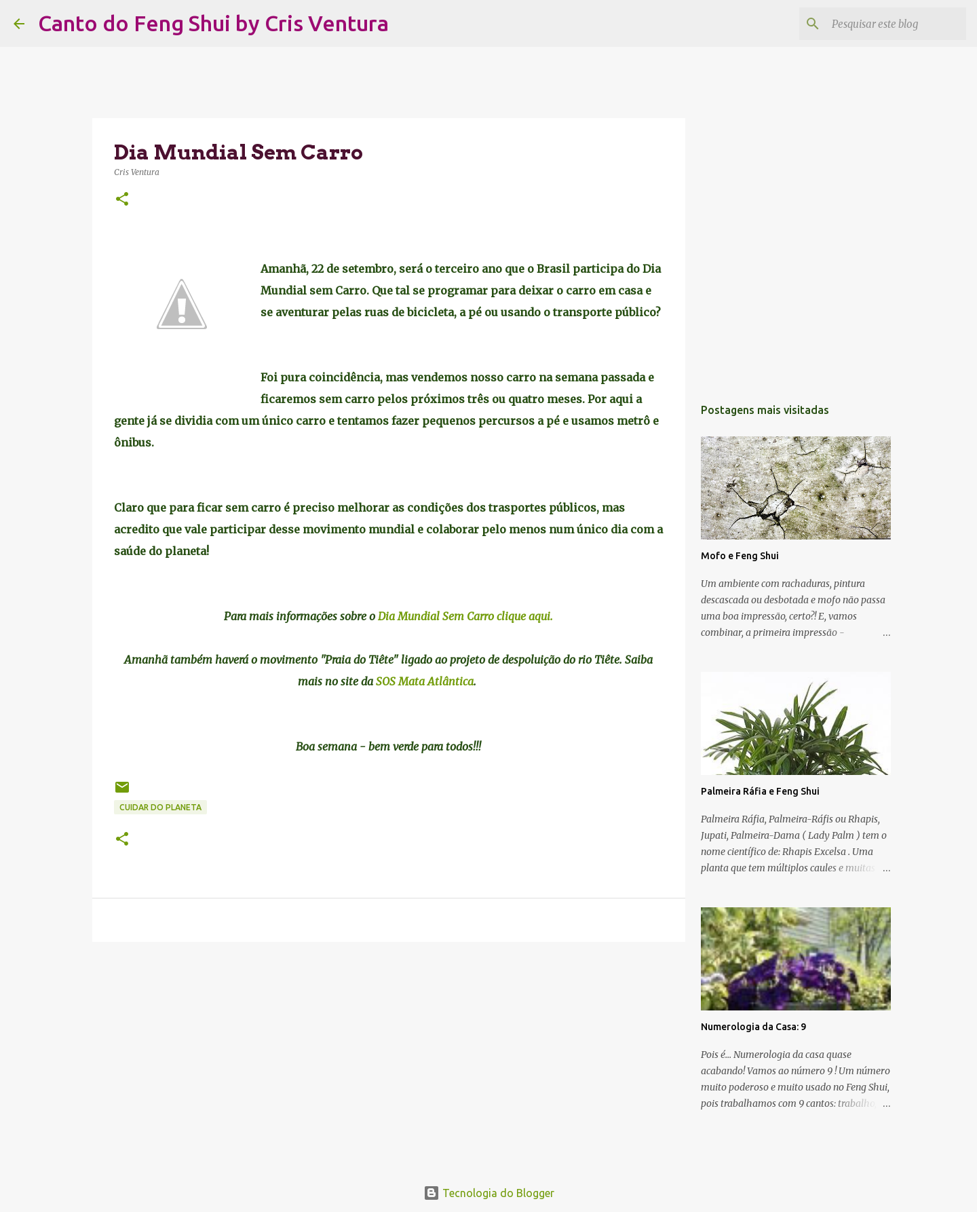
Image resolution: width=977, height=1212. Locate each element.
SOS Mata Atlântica (425, 681)
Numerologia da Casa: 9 (753, 1026)
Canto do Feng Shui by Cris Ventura (213, 23)
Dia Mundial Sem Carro (437, 616)
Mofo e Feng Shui (740, 555)
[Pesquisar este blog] (895, 23)
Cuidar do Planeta (160, 807)
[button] (122, 200)
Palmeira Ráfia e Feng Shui (760, 791)
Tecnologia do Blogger (488, 1193)
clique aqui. (525, 616)
